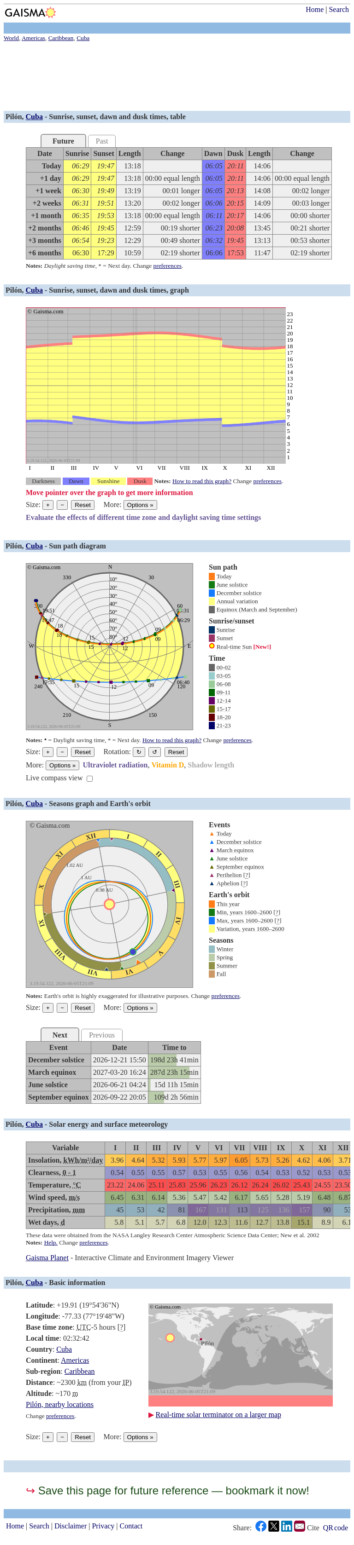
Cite (313, 1528)
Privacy (103, 1526)
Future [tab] (63, 141)
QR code (335, 1528)
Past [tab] (102, 141)
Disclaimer (70, 1526)
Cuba (34, 117)
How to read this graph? (201, 481)
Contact (131, 1526)
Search (339, 9)
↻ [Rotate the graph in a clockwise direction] (139, 752)
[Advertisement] (177, 77)
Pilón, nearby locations (60, 1404)
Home (315, 9)
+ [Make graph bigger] (48, 505)
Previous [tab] (102, 1035)
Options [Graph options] (140, 505)
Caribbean (80, 1371)
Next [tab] (60, 1035)
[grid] (179, 203)
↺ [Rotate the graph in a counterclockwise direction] (154, 752)
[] (246, 875)
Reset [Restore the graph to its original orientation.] (176, 752)
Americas (75, 1360)
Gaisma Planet (47, 1258)
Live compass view (54, 778)
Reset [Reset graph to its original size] (83, 505)
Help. (51, 1242)
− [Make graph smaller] (62, 505)
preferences (167, 265)
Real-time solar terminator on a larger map (219, 1414)
